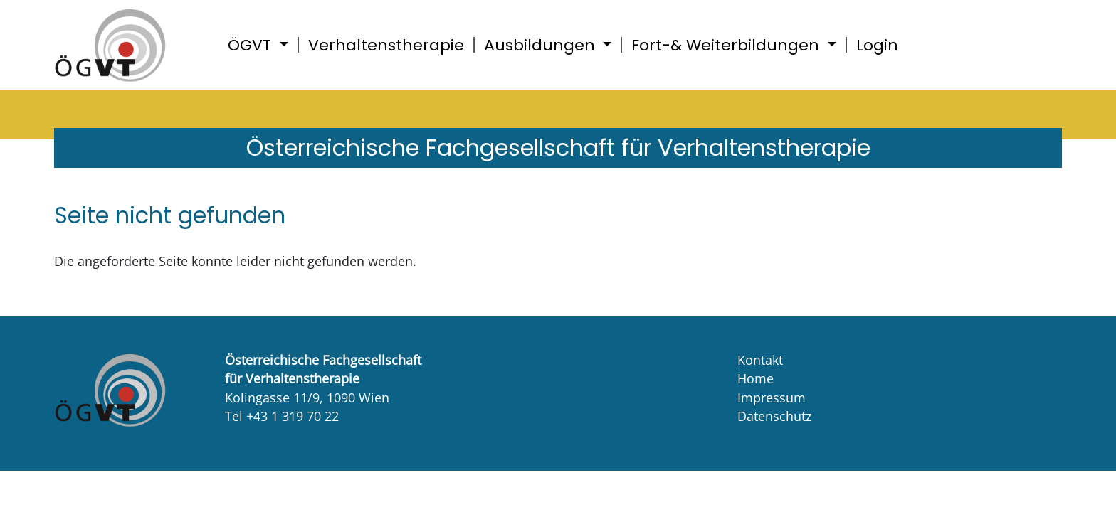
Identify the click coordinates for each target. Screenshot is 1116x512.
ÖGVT (251, 45)
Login (877, 45)
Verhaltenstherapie (386, 45)
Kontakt (760, 359)
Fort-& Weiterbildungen (727, 45)
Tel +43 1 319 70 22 (282, 416)
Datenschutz (774, 416)
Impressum (771, 397)
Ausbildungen (541, 45)
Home (755, 378)
